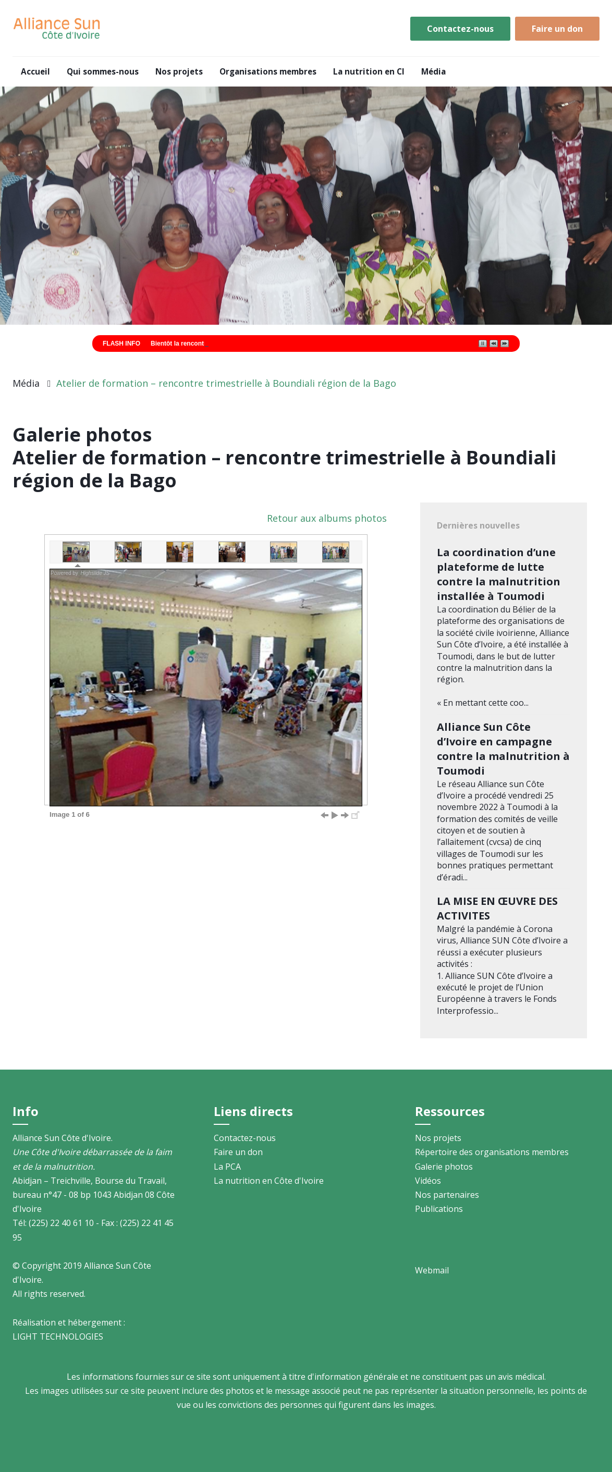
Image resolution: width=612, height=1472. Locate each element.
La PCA (227, 1166)
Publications (439, 1209)
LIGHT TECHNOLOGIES (58, 1336)
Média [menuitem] (433, 71)
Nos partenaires (447, 1194)
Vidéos (428, 1180)
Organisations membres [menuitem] (267, 71)
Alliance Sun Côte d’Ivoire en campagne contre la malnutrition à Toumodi (503, 749)
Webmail (432, 1270)
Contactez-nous (460, 28)
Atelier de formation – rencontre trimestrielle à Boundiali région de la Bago (226, 383)
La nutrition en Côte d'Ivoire (269, 1180)
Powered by (81, 573)
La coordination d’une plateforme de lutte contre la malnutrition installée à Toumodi (498, 574)
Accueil (57, 28)
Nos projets (438, 1138)
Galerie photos (444, 1166)
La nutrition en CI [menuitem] (369, 71)
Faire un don (557, 28)
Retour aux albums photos (327, 518)
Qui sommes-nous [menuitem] (103, 71)
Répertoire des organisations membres (492, 1152)
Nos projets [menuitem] (179, 71)
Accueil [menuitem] (35, 71)
